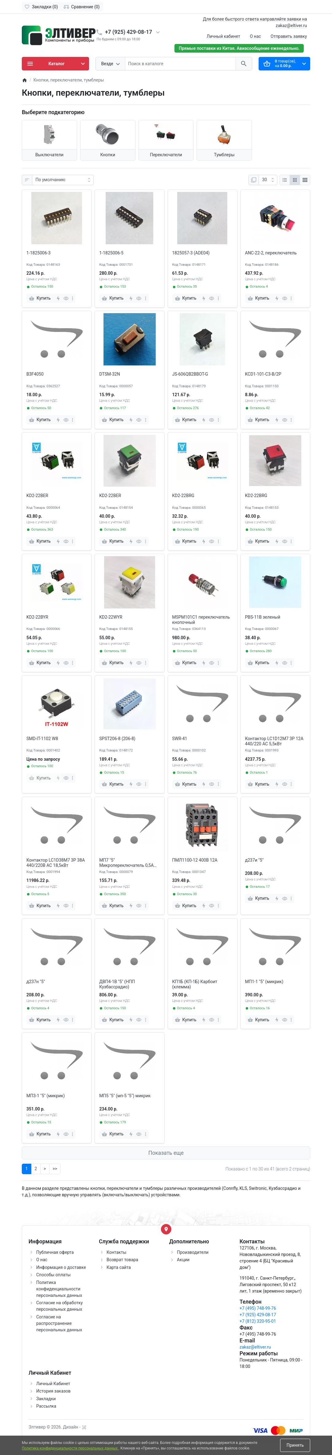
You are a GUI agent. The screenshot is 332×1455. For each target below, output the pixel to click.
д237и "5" (254, 860)
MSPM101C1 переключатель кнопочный (201, 620)
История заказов (53, 1391)
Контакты (116, 1252)
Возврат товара (122, 1259)
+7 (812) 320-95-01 (258, 1321)
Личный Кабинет (53, 1383)
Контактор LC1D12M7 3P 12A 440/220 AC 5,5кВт (274, 741)
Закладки (46, 1398)
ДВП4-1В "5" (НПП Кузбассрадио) (117, 984)
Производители (193, 1252)
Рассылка (46, 1406)
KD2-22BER (37, 495)
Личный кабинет (223, 36)
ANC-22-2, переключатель (271, 252)
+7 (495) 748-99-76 (258, 1308)
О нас (255, 36)
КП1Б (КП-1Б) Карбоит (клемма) (194, 984)
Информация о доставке (61, 1267)
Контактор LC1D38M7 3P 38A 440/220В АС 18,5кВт (55, 863)
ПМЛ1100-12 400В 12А (194, 860)
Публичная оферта (55, 1252)
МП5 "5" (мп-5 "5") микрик (124, 1095)
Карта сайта (119, 1267)
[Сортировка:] (63, 180)
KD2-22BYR (37, 617)
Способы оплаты (53, 1274)
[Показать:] (268, 180)
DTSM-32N (109, 374)
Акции (183, 1259)
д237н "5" (35, 981)
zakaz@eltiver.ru (255, 1347)
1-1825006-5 (111, 252)
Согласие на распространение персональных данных (59, 1323)
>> (55, 1168)
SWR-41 (179, 738)
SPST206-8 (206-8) (117, 738)
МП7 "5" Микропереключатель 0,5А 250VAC (126, 863)
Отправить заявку (289, 36)
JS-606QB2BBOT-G (190, 374)
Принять (295, 1445)
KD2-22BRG (183, 495)
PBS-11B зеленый (262, 617)
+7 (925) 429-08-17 (128, 32)
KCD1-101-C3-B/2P (263, 374)
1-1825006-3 (38, 252)
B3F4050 (35, 374)
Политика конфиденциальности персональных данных (59, 1289)
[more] (72, 298)
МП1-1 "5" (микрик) (264, 981)
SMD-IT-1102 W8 (42, 738)
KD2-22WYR (110, 617)
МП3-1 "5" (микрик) (45, 1095)
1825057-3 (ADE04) (191, 252)
